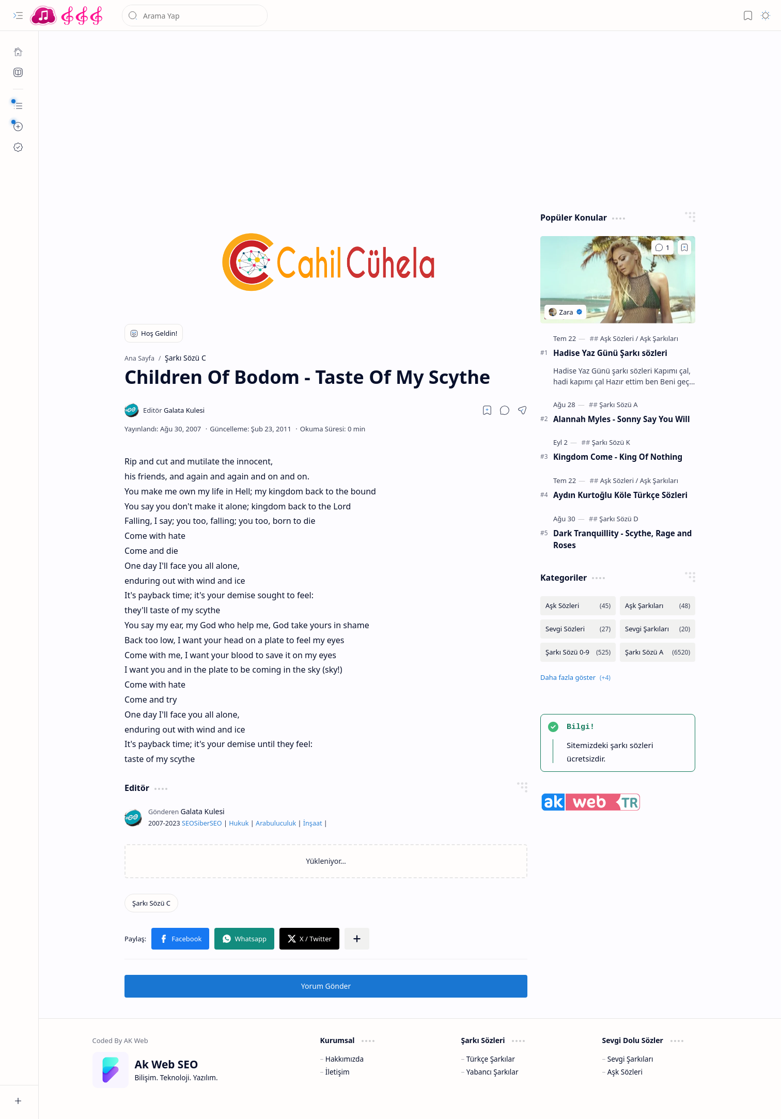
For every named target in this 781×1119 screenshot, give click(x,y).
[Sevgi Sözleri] (578, 629)
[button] (18, 15)
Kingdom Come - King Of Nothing (617, 457)
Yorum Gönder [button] (326, 986)
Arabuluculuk (276, 823)
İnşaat (312, 823)
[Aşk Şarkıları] (659, 338)
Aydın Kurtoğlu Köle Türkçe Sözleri (620, 495)
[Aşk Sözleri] (619, 338)
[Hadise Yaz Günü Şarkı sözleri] (617, 279)
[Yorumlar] (662, 247)
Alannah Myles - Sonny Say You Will (621, 419)
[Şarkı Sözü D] (618, 518)
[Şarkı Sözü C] (151, 903)
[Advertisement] (404, 118)
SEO (188, 823)
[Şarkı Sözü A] (618, 404)
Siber (202, 823)
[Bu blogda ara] (194, 15)
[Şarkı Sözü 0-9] (578, 652)
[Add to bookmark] (684, 247)
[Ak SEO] (18, 72)
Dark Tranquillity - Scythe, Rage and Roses (622, 539)
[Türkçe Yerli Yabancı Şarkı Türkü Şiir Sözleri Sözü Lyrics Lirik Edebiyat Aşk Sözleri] (67, 15)
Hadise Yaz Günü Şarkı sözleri (610, 353)
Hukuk (238, 823)
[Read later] (487, 410)
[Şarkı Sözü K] (611, 442)
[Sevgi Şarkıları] (657, 629)
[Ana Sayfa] (18, 51)
